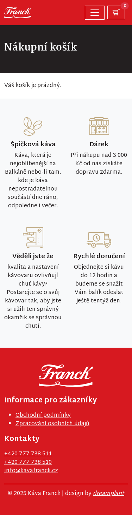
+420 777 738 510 (28, 462)
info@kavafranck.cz (31, 471)
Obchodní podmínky (43, 415)
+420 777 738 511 (28, 454)
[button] (116, 12)
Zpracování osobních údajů (52, 424)
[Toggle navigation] (95, 13)
